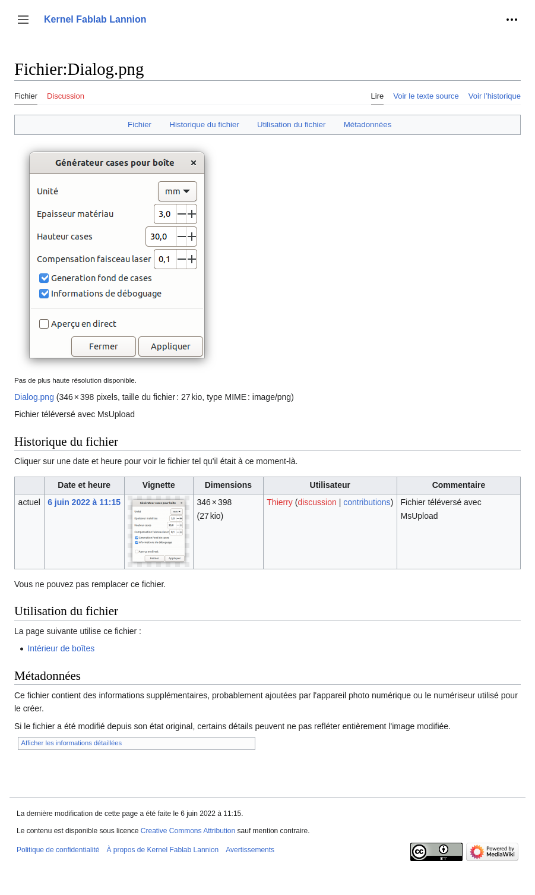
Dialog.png (34, 397)
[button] (23, 19)
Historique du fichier (204, 124)
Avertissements (250, 850)
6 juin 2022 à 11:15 (84, 502)
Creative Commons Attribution (188, 831)
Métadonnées (368, 124)
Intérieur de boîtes (60, 648)
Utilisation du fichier (291, 124)
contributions (366, 502)
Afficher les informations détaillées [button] (71, 742)
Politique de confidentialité (58, 850)
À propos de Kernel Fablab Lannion (162, 850)
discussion (316, 502)
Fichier (139, 124)
